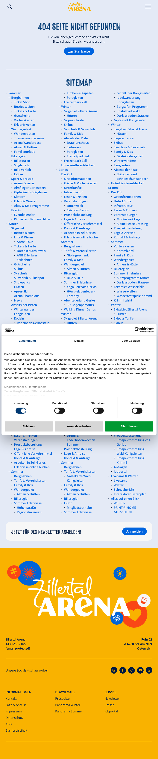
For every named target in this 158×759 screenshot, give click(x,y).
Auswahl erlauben (79, 426)
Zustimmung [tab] (27, 340)
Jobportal (111, 711)
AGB (9, 724)
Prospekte (62, 698)
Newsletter (112, 698)
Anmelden (134, 531)
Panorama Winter (67, 705)
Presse (109, 705)
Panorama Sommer (69, 711)
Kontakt (11, 698)
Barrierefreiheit (16, 730)
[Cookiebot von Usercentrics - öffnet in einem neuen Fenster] (137, 330)
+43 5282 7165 (16, 644)
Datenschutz (15, 718)
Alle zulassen (129, 426)
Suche (9, 7)
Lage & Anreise (16, 705)
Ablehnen (28, 426)
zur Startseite (79, 51)
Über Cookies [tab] (130, 340)
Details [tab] (79, 340)
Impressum (14, 711)
